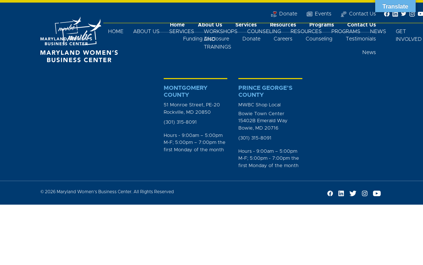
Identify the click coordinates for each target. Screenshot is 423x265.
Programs (345, 31)
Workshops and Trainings (221, 39)
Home (116, 31)
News (378, 31)
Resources (306, 31)
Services (181, 31)
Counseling (264, 31)
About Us (146, 31)
